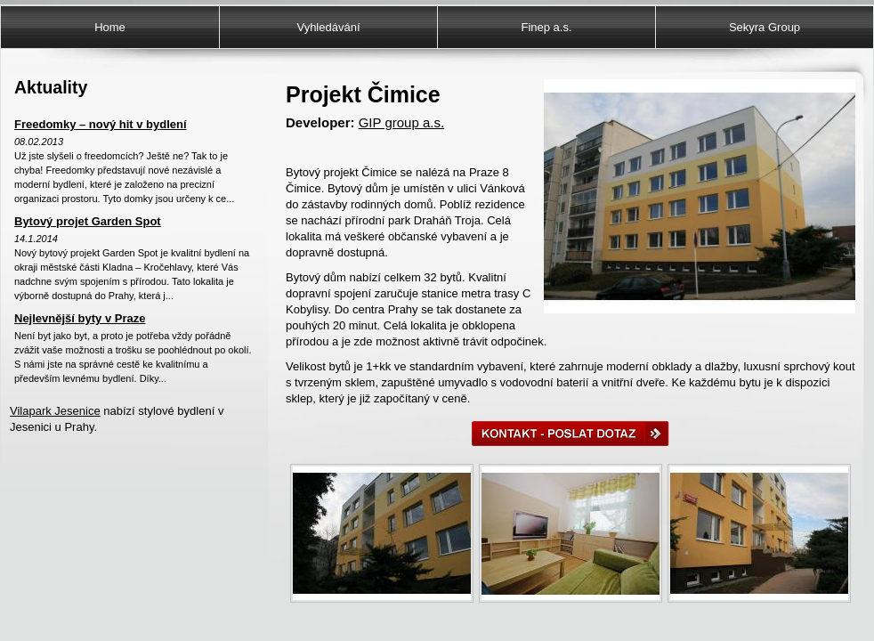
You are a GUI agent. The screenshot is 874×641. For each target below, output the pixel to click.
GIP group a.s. (401, 122)
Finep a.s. (546, 27)
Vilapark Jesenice (55, 411)
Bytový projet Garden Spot (87, 221)
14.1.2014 (36, 238)
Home (109, 27)
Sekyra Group (764, 27)
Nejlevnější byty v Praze (79, 318)
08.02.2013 (38, 141)
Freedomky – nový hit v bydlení (100, 124)
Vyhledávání (328, 27)
